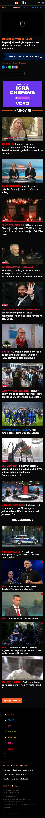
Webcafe (12, 737)
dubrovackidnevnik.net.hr (11, 804)
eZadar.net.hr (25, 804)
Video (10, 748)
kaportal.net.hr (28, 799)
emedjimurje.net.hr (9, 799)
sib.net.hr (19, 799)
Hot (10, 725)
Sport (11, 720)
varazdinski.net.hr (9, 802)
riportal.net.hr (20, 802)
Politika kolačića (9, 774)
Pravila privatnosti (21, 774)
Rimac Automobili (18, 74)
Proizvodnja (6, 74)
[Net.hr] (16, 785)
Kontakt (6, 779)
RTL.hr (5, 793)
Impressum (7, 770)
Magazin (12, 731)
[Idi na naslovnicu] (21, 5)
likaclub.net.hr (7, 807)
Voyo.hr (16, 793)
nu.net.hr (33, 804)
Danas (11, 714)
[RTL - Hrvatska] (7, 785)
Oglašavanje (17, 770)
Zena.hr (10, 793)
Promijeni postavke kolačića (19, 779)
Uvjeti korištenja (28, 770)
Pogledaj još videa (11, 700)
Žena (10, 743)
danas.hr (24, 63)
